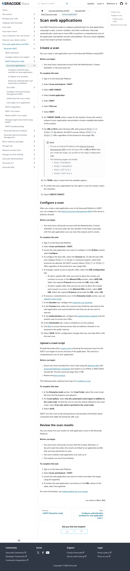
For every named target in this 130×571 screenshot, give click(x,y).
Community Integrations (17, 560)
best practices (59, 375)
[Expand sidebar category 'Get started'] (34, 14)
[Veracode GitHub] (121, 3)
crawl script (66, 348)
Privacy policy (104, 553)
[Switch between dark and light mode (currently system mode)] (126, 3)
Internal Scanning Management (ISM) (76, 211)
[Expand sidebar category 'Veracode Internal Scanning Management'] (34, 136)
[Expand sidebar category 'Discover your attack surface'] (34, 40)
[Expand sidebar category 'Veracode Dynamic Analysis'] (34, 131)
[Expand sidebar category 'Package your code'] (34, 18)
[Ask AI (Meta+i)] (67, 3)
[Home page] (42, 11)
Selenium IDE (93, 366)
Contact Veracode (75, 553)
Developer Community (16, 556)
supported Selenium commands (57, 369)
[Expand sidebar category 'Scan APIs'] (34, 87)
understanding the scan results (75, 491)
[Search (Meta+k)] (50, 3)
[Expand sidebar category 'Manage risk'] (34, 146)
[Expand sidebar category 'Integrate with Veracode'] (34, 23)
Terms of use (103, 556)
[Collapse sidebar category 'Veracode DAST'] (34, 48)
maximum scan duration (82, 303)
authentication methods (88, 316)
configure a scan (84, 381)
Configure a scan (116, 15)
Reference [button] (111, 3)
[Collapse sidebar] (19, 540)
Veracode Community (16, 553)
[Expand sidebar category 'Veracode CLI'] (34, 163)
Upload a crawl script (118, 20)
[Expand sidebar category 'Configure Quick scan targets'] (34, 57)
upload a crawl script (52, 299)
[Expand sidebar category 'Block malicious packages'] (34, 141)
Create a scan (115, 12)
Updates (90, 3)
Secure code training (76, 556)
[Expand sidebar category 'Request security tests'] (34, 150)
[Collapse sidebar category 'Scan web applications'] (34, 65)
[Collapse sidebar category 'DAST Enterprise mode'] (34, 61)
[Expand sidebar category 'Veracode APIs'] (34, 167)
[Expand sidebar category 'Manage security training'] (34, 154)
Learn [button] (99, 3)
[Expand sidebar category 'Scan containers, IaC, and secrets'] (34, 36)
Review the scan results (119, 25)
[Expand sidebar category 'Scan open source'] (34, 31)
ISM (49, 326)
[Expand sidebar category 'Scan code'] (34, 27)
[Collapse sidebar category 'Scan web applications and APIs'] (34, 44)
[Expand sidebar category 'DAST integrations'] (34, 107)
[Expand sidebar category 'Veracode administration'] (34, 159)
